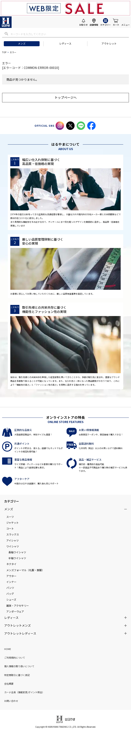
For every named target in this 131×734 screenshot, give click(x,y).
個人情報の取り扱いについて (19, 666)
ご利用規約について (14, 657)
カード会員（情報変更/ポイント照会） (24, 692)
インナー (11, 582)
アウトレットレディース (20, 633)
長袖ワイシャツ (17, 552)
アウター (11, 576)
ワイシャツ (12, 546)
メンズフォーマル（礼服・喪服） (25, 570)
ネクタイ (11, 564)
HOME (7, 649)
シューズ (11, 599)
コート (10, 528)
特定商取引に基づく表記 (17, 675)
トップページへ (66, 97)
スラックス (12, 534)
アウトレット (109, 43)
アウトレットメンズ (17, 625)
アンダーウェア (15, 611)
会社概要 (8, 683)
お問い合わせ (11, 700)
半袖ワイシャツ (17, 558)
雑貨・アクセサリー (17, 605)
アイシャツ (12, 540)
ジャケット (12, 522)
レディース (65, 43)
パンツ (10, 587)
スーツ (10, 516)
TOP (4, 52)
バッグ (10, 593)
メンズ (21, 43)
